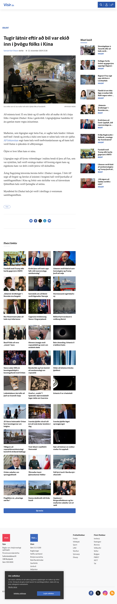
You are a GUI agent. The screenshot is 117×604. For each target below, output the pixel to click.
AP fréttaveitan (11, 140)
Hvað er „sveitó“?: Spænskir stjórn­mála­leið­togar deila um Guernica (38, 396)
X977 (96, 560)
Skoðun (76, 551)
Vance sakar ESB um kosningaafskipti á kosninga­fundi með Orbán (14, 370)
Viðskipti (76, 542)
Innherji (97, 539)
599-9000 (9, 562)
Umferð (33, 566)
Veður (96, 551)
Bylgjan (96, 554)
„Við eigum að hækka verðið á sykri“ (104, 182)
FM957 (96, 557)
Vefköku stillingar (20, 593)
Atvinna (97, 545)
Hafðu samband (36, 554)
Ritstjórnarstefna (36, 557)
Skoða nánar (12, 587)
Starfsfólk (34, 563)
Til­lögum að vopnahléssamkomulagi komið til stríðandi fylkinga (15, 449)
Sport (75, 545)
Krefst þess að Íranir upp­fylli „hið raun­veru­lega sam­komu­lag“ (38, 271)
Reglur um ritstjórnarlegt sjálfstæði (11, 549)
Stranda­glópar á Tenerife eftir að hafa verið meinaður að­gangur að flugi (104, 51)
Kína (7, 207)
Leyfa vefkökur (48, 593)
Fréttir (75, 539)
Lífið (74, 548)
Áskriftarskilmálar (36, 560)
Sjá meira (39, 511)
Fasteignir (97, 542)
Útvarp (75, 557)
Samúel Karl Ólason (11, 51)
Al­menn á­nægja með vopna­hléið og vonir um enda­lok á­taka (38, 345)
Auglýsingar (34, 551)
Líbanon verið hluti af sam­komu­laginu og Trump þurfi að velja (64, 271)
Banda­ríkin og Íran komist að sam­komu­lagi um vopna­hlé (39, 370)
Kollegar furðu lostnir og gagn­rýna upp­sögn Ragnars (106, 63)
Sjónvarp (76, 554)
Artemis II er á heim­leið (62, 393)
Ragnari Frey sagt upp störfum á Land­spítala (105, 78)
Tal (95, 564)
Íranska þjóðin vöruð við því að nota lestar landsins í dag (39, 424)
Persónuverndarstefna (10, 553)
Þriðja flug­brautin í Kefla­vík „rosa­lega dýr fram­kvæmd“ (105, 137)
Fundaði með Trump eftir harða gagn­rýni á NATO (105, 152)
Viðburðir (97, 548)
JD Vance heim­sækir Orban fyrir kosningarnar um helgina (15, 424)
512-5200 (37, 548)
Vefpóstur (34, 570)
